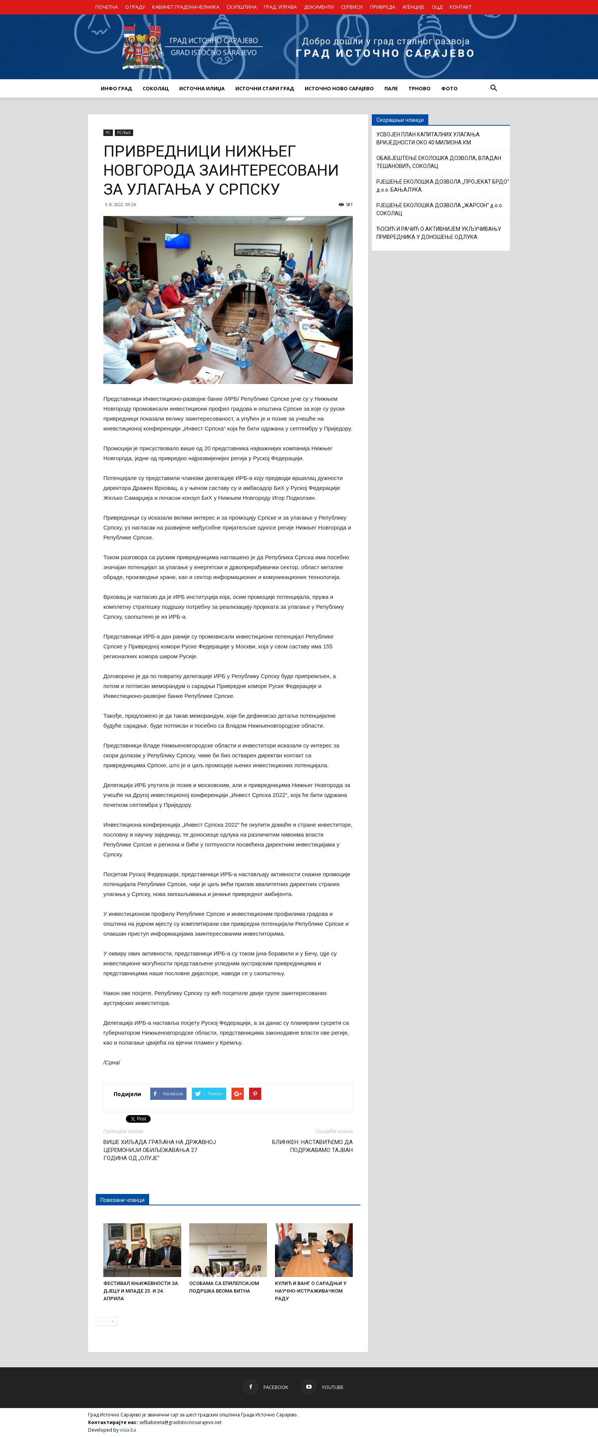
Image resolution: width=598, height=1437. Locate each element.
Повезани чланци (122, 1200)
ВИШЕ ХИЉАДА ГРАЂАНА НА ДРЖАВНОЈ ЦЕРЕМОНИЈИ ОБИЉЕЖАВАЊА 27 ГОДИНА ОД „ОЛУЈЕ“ (159, 1150)
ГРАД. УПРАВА (280, 6)
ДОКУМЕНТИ (319, 6)
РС (108, 132)
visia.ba (128, 1430)
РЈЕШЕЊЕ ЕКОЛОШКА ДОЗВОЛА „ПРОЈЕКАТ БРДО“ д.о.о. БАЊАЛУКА (442, 186)
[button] (493, 88)
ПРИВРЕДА (382, 6)
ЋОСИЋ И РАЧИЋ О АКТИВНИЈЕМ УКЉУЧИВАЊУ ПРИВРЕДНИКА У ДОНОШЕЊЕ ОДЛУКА (438, 233)
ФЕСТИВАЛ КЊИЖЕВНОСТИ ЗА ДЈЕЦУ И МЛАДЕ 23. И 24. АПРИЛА (140, 1290)
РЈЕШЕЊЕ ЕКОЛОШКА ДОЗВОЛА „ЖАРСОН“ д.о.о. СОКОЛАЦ (439, 209)
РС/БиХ (124, 132)
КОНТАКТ (460, 6)
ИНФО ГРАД (116, 88)
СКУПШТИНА (242, 6)
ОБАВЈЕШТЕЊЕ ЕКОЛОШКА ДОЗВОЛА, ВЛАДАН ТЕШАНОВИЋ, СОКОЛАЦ (438, 162)
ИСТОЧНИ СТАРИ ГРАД (264, 88)
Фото (449, 88)
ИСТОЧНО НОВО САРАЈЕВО (339, 88)
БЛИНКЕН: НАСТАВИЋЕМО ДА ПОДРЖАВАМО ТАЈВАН (312, 1146)
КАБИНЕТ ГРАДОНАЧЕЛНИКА (185, 6)
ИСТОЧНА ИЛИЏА (202, 88)
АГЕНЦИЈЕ (413, 6)
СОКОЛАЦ (156, 88)
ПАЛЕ (391, 88)
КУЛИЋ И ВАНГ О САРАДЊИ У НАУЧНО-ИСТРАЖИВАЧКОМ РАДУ (310, 1290)
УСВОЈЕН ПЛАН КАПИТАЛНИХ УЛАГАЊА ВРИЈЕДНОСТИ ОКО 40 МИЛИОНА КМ (428, 138)
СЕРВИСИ (352, 6)
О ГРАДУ (135, 6)
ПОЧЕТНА (106, 6)
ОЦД (437, 6)
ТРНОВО (419, 88)
